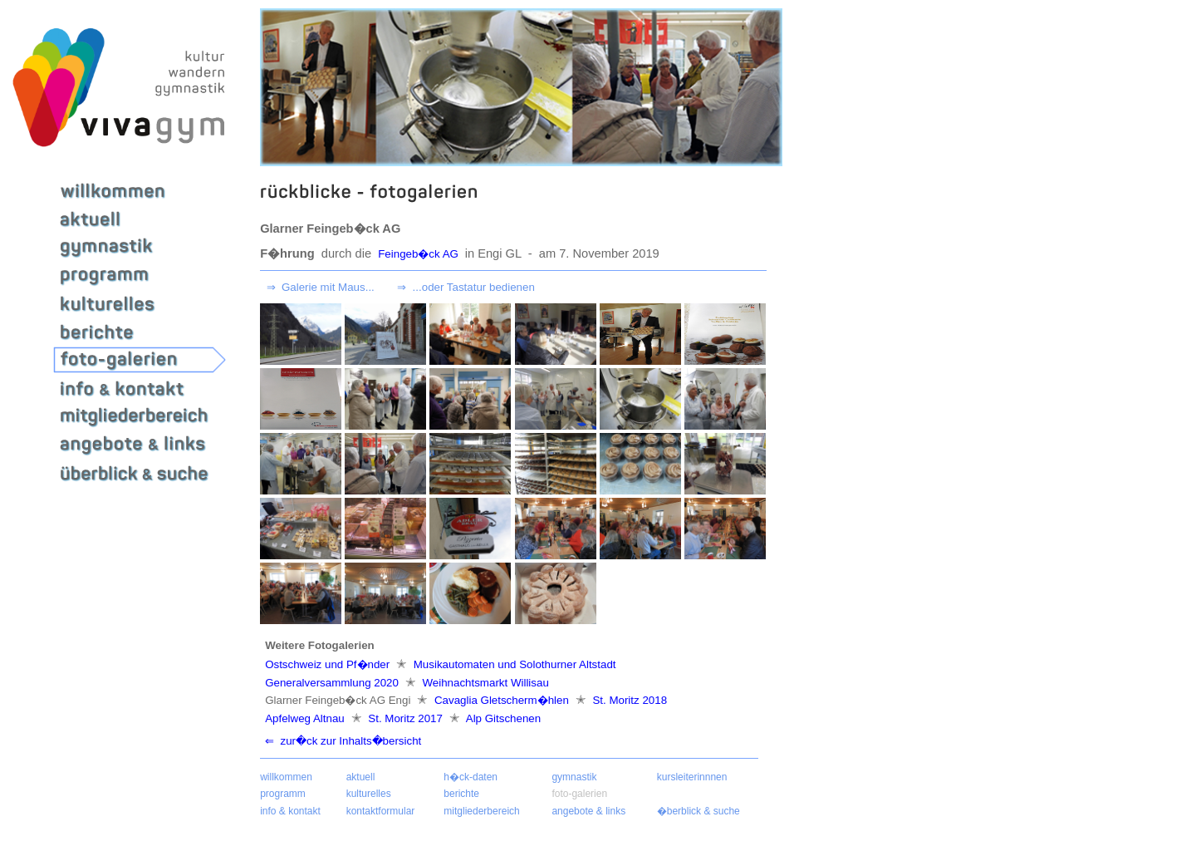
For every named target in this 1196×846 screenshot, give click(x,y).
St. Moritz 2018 (628, 700)
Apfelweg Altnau (306, 718)
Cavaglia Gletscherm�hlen (501, 700)
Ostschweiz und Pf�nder (329, 664)
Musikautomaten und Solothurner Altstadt (512, 664)
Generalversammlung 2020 (333, 682)
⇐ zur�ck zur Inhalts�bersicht (343, 741)
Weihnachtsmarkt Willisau (484, 682)
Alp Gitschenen (502, 718)
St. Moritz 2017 (405, 718)
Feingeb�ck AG (419, 254)
